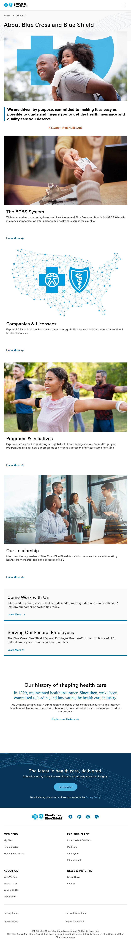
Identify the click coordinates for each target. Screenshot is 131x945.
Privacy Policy (93, 797)
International (74, 860)
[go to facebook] (70, 817)
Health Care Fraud (75, 921)
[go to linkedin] (79, 817)
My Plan (8, 840)
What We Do (10, 883)
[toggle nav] (123, 5)
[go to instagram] (88, 817)
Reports (71, 883)
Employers (72, 853)
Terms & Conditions (76, 913)
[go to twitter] (97, 817)
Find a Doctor (11, 846)
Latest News (73, 877)
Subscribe (65, 787)
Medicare (72, 846)
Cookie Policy (11, 921)
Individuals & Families (79, 840)
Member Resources (14, 853)
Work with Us (11, 890)
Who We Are (10, 877)
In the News (10, 896)
